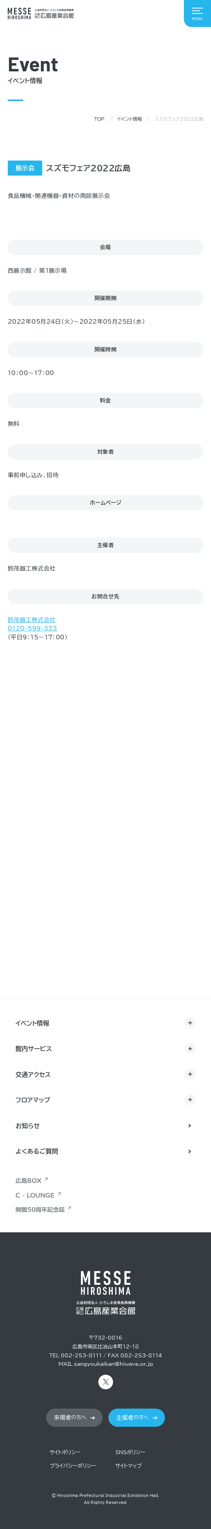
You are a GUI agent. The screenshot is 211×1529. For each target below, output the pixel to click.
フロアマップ (32, 1100)
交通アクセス (33, 1074)
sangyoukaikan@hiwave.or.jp (113, 1364)
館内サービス (33, 1049)
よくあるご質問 (36, 1151)
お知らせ (27, 1126)
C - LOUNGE (35, 1195)
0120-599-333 (32, 629)
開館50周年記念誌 (40, 1210)
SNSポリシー (130, 1452)
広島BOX (28, 1181)
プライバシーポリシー (73, 1465)
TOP (99, 119)
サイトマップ (128, 1465)
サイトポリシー (65, 1452)
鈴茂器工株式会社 (32, 620)
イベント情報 (129, 119)
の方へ (70, 1417)
